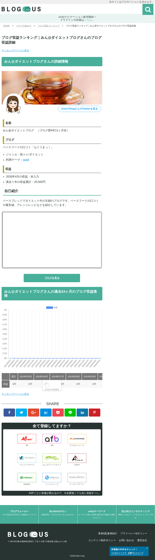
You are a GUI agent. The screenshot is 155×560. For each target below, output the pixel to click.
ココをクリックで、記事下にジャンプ (127, 553)
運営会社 (142, 540)
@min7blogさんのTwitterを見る (79, 108)
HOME (6, 25)
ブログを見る (51, 278)
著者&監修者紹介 (107, 533)
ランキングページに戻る (15, 50)
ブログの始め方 (23, 25)
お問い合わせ (126, 540)
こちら (88, 20)
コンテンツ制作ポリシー (102, 540)
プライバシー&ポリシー (133, 533)
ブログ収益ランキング (49, 25)
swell (26, 159)
